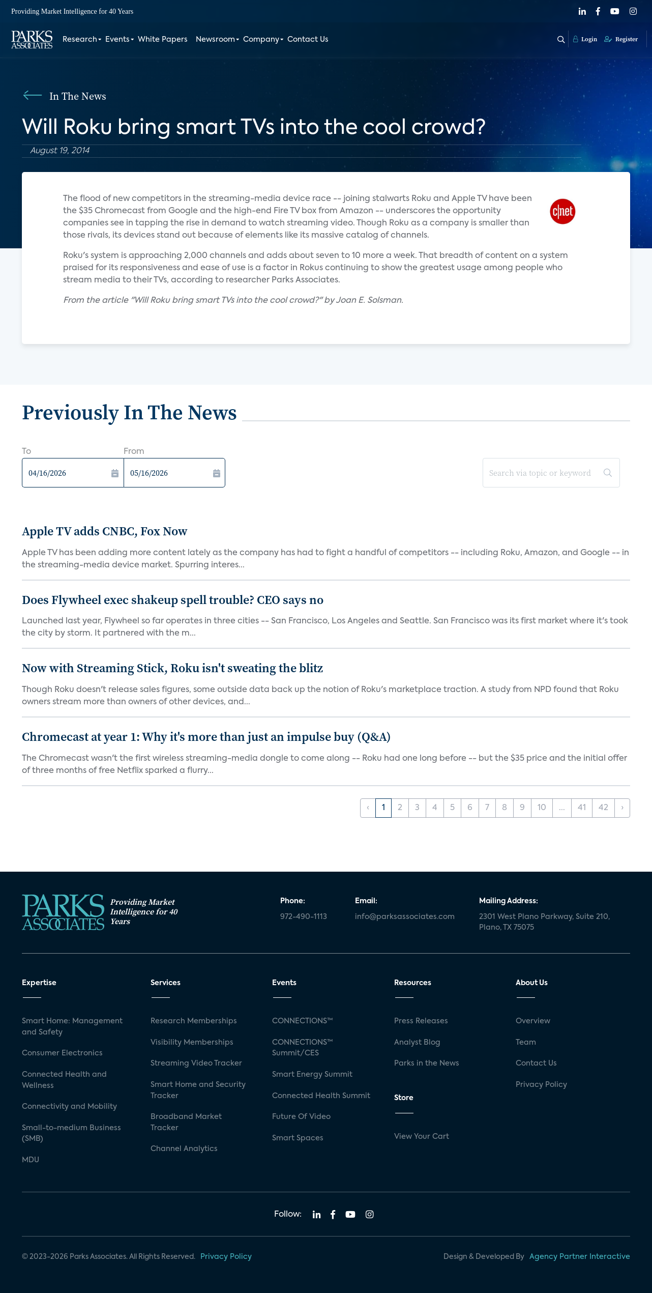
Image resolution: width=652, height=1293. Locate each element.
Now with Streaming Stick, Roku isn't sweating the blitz (172, 667)
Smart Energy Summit (312, 1074)
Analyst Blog (417, 1042)
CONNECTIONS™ (302, 1021)
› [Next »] (622, 808)
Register (621, 39)
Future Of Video (301, 1116)
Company (261, 39)
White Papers (163, 39)
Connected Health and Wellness (64, 1080)
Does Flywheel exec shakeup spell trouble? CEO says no (172, 599)
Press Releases (421, 1021)
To (26, 452)
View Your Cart (421, 1136)
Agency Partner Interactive (579, 1256)
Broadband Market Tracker (186, 1122)
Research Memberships (194, 1021)
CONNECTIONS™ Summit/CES (302, 1048)
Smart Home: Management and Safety (72, 1027)
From (134, 452)
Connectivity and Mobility (69, 1106)
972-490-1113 (303, 917)
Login (585, 39)
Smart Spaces (297, 1138)
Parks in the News (426, 1063)
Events (117, 39)
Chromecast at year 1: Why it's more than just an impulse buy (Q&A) (206, 736)
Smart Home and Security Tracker (198, 1090)
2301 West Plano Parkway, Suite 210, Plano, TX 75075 (544, 922)
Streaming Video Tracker (196, 1063)
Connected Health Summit (321, 1096)
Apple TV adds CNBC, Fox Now (105, 531)
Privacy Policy (541, 1084)
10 (542, 808)
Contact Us (308, 39)
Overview (533, 1021)
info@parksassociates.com (405, 917)
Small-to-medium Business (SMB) (71, 1134)
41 (582, 808)
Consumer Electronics (62, 1053)
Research (80, 39)
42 (603, 808)
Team (526, 1042)
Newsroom (215, 39)
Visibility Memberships (192, 1042)
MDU (30, 1160)
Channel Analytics (184, 1149)
